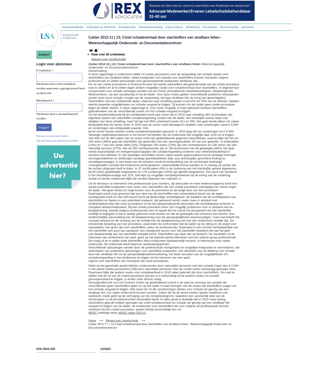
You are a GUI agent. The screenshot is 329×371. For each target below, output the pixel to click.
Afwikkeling (193, 27)
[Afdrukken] (95, 50)
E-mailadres (43, 70)
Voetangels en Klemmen (101, 27)
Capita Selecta (174, 27)
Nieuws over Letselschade (108, 59)
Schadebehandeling (151, 27)
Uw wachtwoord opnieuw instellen (57, 141)
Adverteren (247, 27)
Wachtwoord (44, 100)
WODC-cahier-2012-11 (132, 312)
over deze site (45, 348)
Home (92, 320)
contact (105, 348)
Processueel (209, 27)
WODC (93, 312)
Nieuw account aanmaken (52, 136)
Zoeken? (44, 55)
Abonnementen (229, 27)
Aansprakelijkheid (72, 27)
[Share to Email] (91, 50)
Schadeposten (127, 27)
